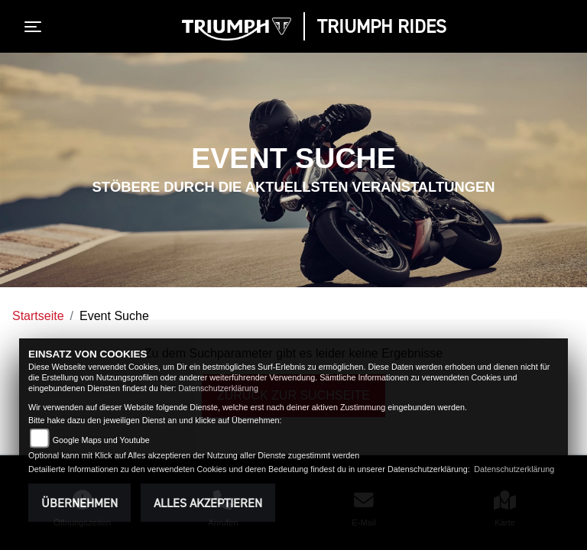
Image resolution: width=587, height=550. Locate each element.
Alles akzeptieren (208, 502)
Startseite (38, 315)
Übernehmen (79, 502)
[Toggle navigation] (35, 26)
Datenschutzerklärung (218, 388)
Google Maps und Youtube (101, 440)
